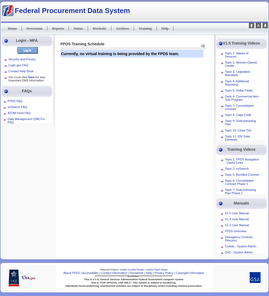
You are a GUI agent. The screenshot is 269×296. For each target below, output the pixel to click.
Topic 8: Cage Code (238, 114)
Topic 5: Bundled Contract (242, 174)
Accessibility (90, 273)
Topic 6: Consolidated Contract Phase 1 (239, 182)
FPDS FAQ (15, 101)
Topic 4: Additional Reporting (237, 83)
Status (78, 28)
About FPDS (72, 273)
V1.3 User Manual (237, 225)
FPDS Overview (235, 231)
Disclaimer (136, 273)
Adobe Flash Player (157, 269)
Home (12, 28)
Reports (58, 28)
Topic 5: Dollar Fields (239, 90)
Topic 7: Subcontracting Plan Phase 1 (240, 191)
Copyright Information (190, 273)
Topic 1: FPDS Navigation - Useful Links (242, 161)
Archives (122, 28)
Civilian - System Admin (240, 246)
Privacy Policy (164, 273)
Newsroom (34, 28)
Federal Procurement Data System (72, 10)
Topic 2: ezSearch (237, 168)
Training (145, 28)
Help (165, 28)
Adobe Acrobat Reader (132, 269)
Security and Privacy (22, 59)
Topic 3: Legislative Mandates (237, 73)
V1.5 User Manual (237, 213)
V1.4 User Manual (237, 219)
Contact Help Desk (20, 71)
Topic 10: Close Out (238, 130)
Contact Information (114, 273)
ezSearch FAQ (17, 107)
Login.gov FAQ (18, 65)
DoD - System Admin (239, 252)
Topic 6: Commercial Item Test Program (242, 98)
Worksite (99, 28)
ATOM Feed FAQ (19, 113)
